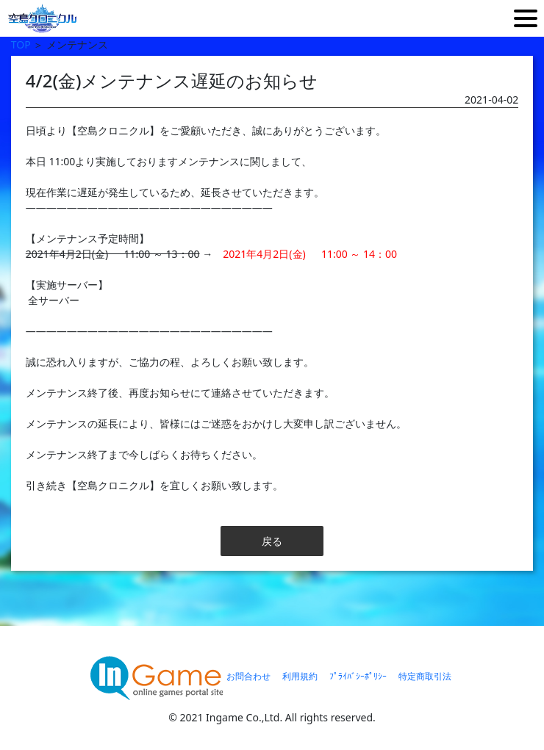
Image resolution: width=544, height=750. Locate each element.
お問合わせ (248, 676)
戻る (272, 541)
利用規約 (300, 676)
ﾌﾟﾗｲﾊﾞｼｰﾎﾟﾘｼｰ (358, 676)
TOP (21, 44)
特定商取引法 (424, 676)
